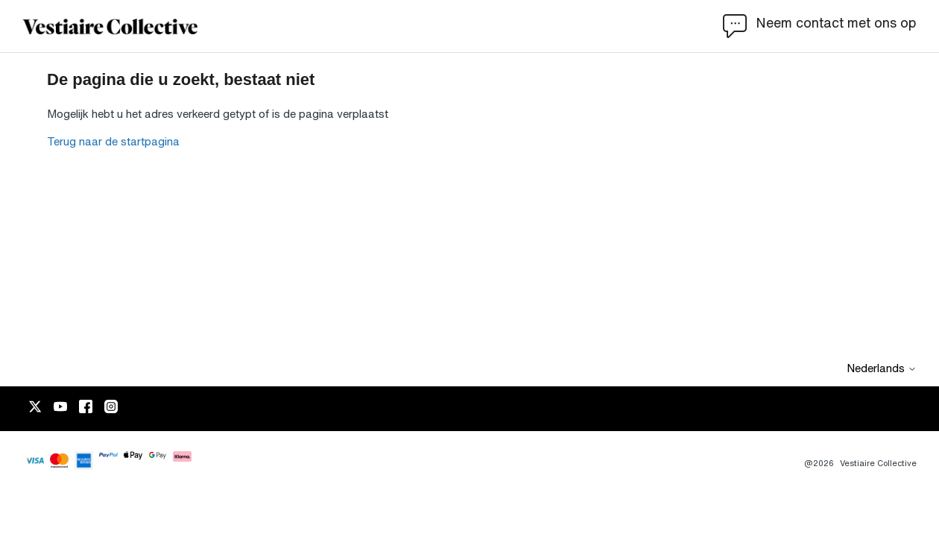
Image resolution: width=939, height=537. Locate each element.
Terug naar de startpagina (113, 141)
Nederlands (882, 368)
